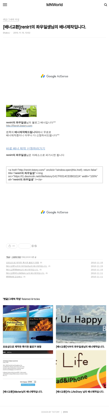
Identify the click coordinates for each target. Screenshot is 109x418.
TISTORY (55, 412)
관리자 (65, 412)
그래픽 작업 (16, 257)
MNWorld (54, 4)
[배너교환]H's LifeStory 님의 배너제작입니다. (25, 273)
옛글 (8, 257)
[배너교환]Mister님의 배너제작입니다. (22, 270)
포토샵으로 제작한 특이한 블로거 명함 (22, 262)
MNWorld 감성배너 (14, 277)
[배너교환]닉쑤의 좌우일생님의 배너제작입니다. (26, 266)
